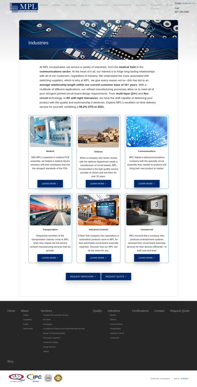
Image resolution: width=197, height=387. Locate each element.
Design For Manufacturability (54, 333)
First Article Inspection (51, 338)
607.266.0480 (174, 10)
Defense (113, 320)
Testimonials (28, 329)
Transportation (115, 329)
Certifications (108, 6)
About (60, 6)
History (26, 315)
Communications (116, 324)
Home (51, 6)
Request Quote (136, 6)
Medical (113, 315)
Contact (121, 6)
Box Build (47, 320)
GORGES (184, 379)
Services (70, 6)
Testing (46, 351)
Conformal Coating (50, 342)
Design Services (49, 347)
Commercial (114, 338)
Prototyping (47, 324)
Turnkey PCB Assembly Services (55, 315)
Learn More (49, 183)
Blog (149, 6)
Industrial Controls (117, 333)
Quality (81, 6)
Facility (26, 324)
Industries (93, 6)
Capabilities (27, 320)
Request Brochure (82, 276)
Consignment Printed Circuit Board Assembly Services (64, 329)
